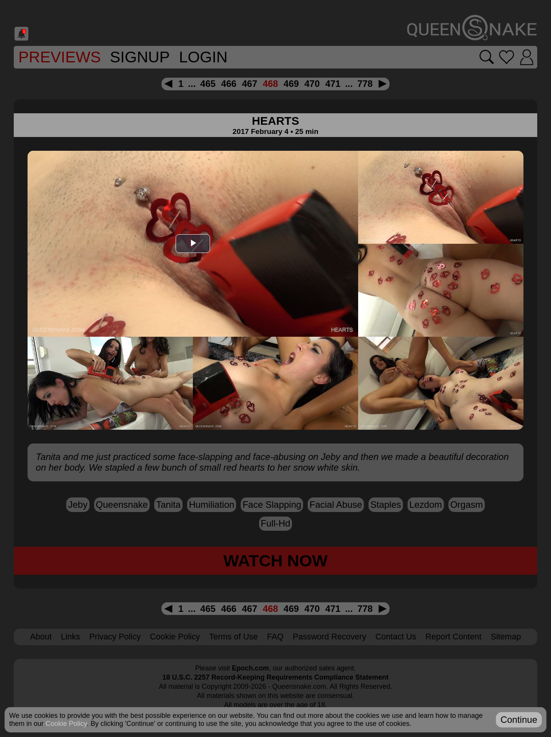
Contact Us (395, 636)
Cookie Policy (175, 636)
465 (207, 83)
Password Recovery (329, 636)
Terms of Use (233, 636)
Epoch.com (250, 668)
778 (365, 83)
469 (291, 83)
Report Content (453, 636)
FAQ (275, 636)
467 (249, 83)
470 (312, 83)
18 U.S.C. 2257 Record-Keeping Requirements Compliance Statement (275, 677)
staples (385, 504)
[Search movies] (487, 57)
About (41, 636)
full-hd (275, 523)
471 (333, 83)
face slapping (272, 504)
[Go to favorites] (506, 57)
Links (70, 636)
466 (228, 83)
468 (270, 83)
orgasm (466, 504)
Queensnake (122, 504)
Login (203, 57)
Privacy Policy (114, 636)
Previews (59, 57)
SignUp (140, 57)
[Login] (526, 57)
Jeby (78, 504)
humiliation (212, 504)
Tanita (168, 504)
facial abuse (336, 504)
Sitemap (506, 636)
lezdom (425, 504)
